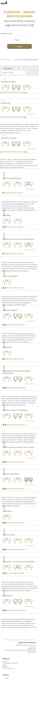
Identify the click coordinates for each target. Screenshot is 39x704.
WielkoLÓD (5, 103)
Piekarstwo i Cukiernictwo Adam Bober (18, 561)
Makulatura (7, 595)
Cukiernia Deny (8, 535)
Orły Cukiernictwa (5, 60)
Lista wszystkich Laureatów (9, 663)
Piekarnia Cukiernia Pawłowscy (15, 410)
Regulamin (5, 666)
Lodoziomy (7, 511)
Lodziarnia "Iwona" (9, 138)
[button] (18, 114)
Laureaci (4, 661)
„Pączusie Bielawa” (10, 276)
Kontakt (6, 678)
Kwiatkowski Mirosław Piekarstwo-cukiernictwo (16, 372)
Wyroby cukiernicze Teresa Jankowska (18, 239)
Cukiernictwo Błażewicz (12, 178)
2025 (18, 69)
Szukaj (19, 46)
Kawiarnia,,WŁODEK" (11, 474)
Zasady (4, 665)
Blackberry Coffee (8, 81)
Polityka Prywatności (8, 668)
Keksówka (6, 215)
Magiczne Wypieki (9, 310)
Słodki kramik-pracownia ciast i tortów (18, 447)
